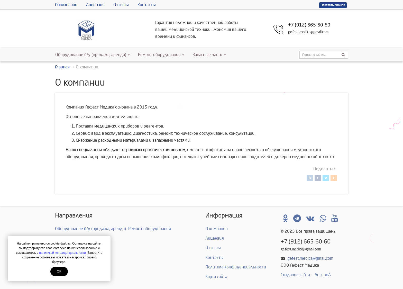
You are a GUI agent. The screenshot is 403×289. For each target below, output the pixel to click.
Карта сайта (216, 276)
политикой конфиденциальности (62, 253)
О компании (66, 5)
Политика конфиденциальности (235, 267)
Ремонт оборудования (161, 54)
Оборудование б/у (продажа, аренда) (92, 54)
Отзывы (121, 5)
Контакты (147, 5)
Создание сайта (295, 275)
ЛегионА (323, 275)
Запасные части (209, 54)
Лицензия (95, 5)
